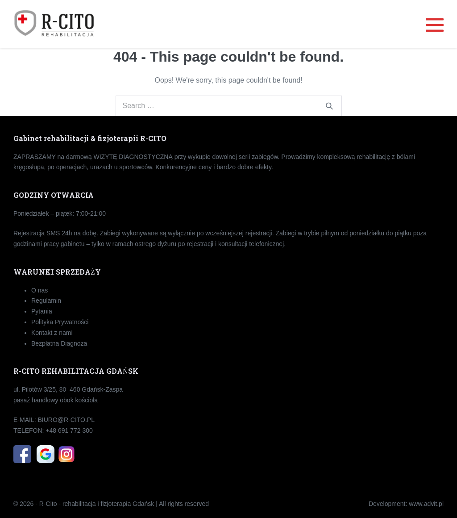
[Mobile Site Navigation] (435, 24)
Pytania (41, 311)
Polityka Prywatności (59, 322)
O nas (39, 290)
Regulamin (46, 300)
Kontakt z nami (52, 332)
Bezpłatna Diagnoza (59, 343)
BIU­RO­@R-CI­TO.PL (66, 419)
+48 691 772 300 (69, 430)
